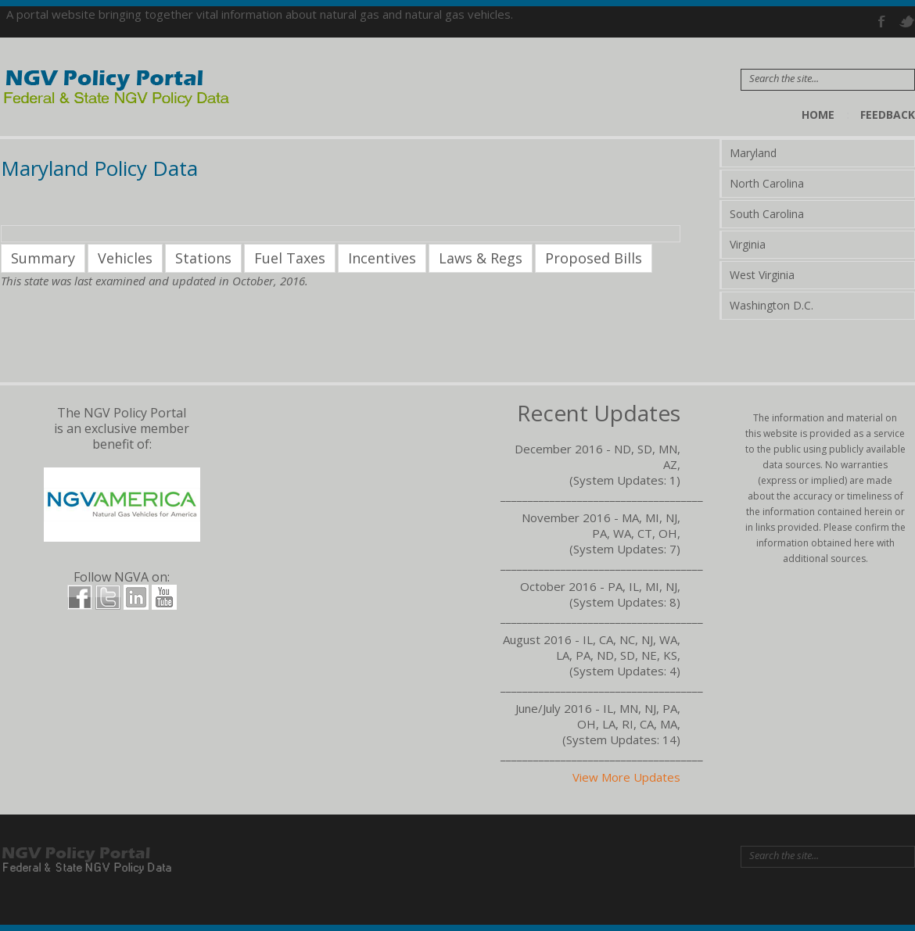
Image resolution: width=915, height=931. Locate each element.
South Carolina (767, 213)
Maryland (753, 152)
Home (818, 114)
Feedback (887, 114)
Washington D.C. (771, 305)
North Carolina (767, 183)
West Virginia (762, 274)
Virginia (748, 244)
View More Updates (626, 777)
